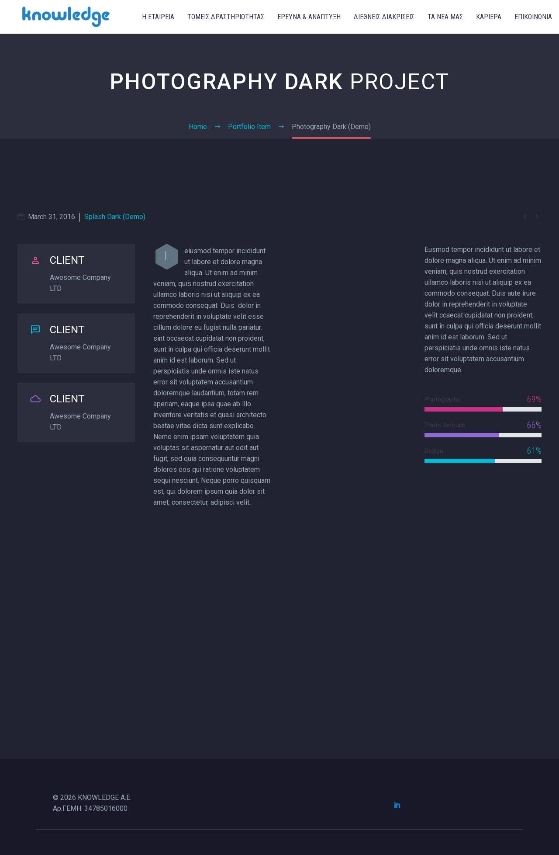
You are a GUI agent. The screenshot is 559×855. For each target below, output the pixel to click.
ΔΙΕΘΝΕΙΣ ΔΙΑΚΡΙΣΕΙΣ (384, 17)
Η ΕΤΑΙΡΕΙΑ (158, 17)
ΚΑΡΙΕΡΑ (488, 17)
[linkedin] (397, 804)
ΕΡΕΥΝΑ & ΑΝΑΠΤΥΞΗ (309, 17)
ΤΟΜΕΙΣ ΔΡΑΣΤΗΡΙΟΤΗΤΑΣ (225, 17)
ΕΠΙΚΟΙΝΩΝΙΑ (533, 17)
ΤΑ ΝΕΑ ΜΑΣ (445, 17)
